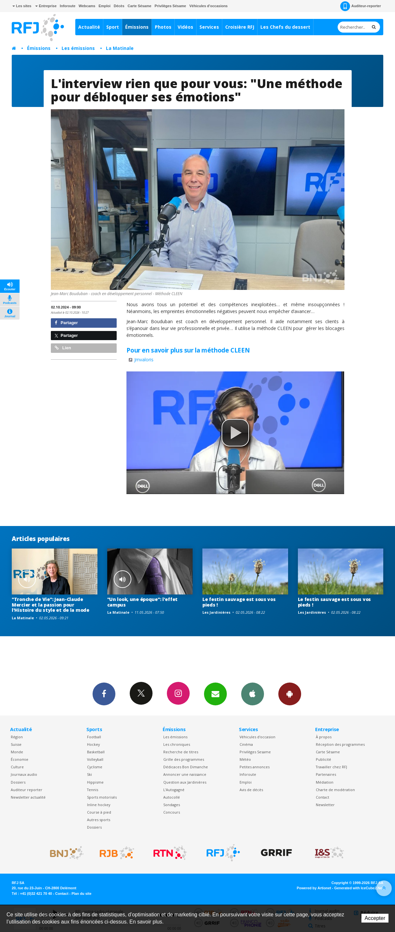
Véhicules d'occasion (257, 737)
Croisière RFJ (239, 27)
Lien (63, 347)
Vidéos (185, 27)
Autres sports (98, 820)
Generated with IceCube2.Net (358, 888)
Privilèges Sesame (255, 752)
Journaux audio (24, 774)
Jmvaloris (144, 359)
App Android (289, 694)
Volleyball (95, 759)
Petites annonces (255, 767)
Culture (17, 767)
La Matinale (120, 48)
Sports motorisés (102, 797)
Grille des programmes (183, 759)
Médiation (324, 782)
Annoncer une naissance (184, 774)
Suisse (16, 744)
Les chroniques (176, 744)
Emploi (104, 6)
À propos (323, 737)
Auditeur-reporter (360, 6)
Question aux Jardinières (184, 782)
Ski (89, 774)
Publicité (323, 759)
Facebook (104, 694)
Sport (112, 27)
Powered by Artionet (314, 888)
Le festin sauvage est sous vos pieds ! (239, 602)
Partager (66, 322)
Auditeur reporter (26, 790)
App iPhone (252, 694)
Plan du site (81, 893)
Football (94, 737)
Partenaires (326, 774)
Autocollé (171, 797)
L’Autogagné (173, 790)
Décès (119, 6)
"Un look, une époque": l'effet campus (142, 602)
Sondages (171, 805)
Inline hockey (98, 805)
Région (17, 737)
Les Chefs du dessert (285, 27)
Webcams (87, 6)
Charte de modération (335, 790)
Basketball (96, 752)
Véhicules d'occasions (208, 6)
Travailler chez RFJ (331, 767)
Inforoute (68, 6)
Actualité (89, 27)
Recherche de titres (180, 752)
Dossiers (18, 782)
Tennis (92, 790)
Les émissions (78, 48)
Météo (245, 759)
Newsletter (325, 805)
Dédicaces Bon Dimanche (185, 767)
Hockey (93, 744)
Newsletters (215, 694)
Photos (163, 27)
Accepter (375, 918)
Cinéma (246, 744)
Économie (19, 759)
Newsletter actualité (28, 797)
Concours (171, 812)
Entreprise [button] (45, 6)
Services (209, 27)
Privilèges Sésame (170, 6)
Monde (17, 752)
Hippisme (95, 782)
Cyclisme (94, 767)
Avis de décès (251, 790)
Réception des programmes (340, 744)
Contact (322, 797)
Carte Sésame (140, 6)
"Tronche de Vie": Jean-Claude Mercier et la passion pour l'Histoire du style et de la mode (50, 604)
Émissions (137, 27)
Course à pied (99, 812)
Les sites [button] (21, 6)
